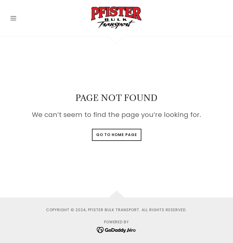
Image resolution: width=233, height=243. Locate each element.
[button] (23, 18)
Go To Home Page (116, 134)
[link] (116, 17)
